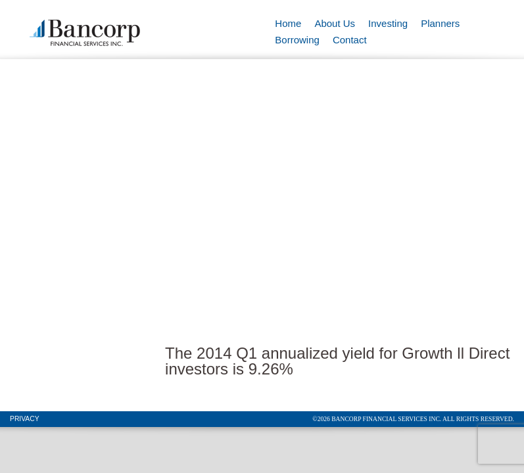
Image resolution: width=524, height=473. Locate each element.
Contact (350, 39)
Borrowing (297, 39)
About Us (334, 23)
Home (288, 23)
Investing (388, 23)
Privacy (24, 418)
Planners (440, 23)
